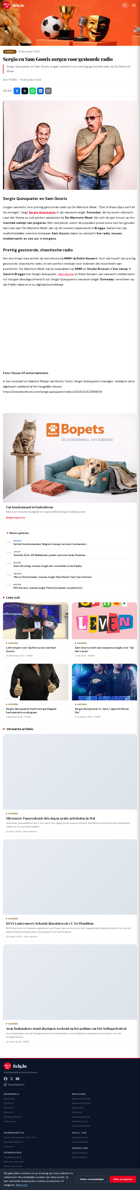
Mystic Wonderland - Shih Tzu (19, 1137)
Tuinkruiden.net (80, 1141)
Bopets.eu (9, 1107)
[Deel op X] (24, 91)
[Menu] (134, 5)
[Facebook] (5, 1079)
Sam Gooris (66, 274)
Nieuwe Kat (78, 1107)
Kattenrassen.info (13, 1166)
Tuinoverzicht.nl (80, 1137)
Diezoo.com (10, 1121)
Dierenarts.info (79, 1121)
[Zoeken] (124, 5)
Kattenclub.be (79, 1157)
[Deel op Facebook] (17, 91)
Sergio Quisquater (42, 212)
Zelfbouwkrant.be (81, 1125)
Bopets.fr (8, 1112)
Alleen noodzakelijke (92, 1179)
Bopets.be (9, 1098)
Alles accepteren (123, 1179)
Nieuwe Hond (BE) (81, 1098)
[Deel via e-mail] (48, 91)
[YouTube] (17, 1079)
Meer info (22, 1185)
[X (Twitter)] (11, 1079)
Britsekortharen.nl (13, 1141)
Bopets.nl (9, 1103)
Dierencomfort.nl (12, 1116)
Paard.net (77, 1112)
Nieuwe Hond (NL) (81, 1103)
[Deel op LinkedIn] (40, 91)
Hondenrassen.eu (13, 1157)
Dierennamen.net (81, 1116)
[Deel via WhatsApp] (32, 91)
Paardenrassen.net (14, 1161)
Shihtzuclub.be (80, 1152)
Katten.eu (9, 1146)
